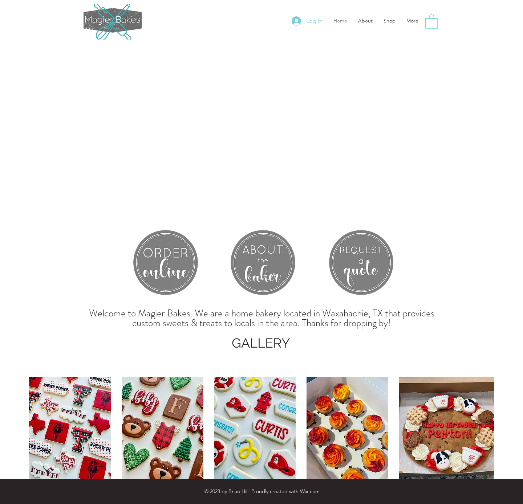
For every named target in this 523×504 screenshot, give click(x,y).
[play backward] (38, 428)
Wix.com (310, 491)
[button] (431, 21)
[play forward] (485, 428)
